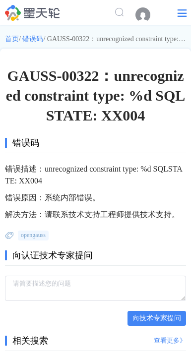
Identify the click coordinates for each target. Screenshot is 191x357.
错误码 (32, 39)
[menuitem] (147, 15)
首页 (12, 39)
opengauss (33, 235)
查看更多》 (170, 340)
